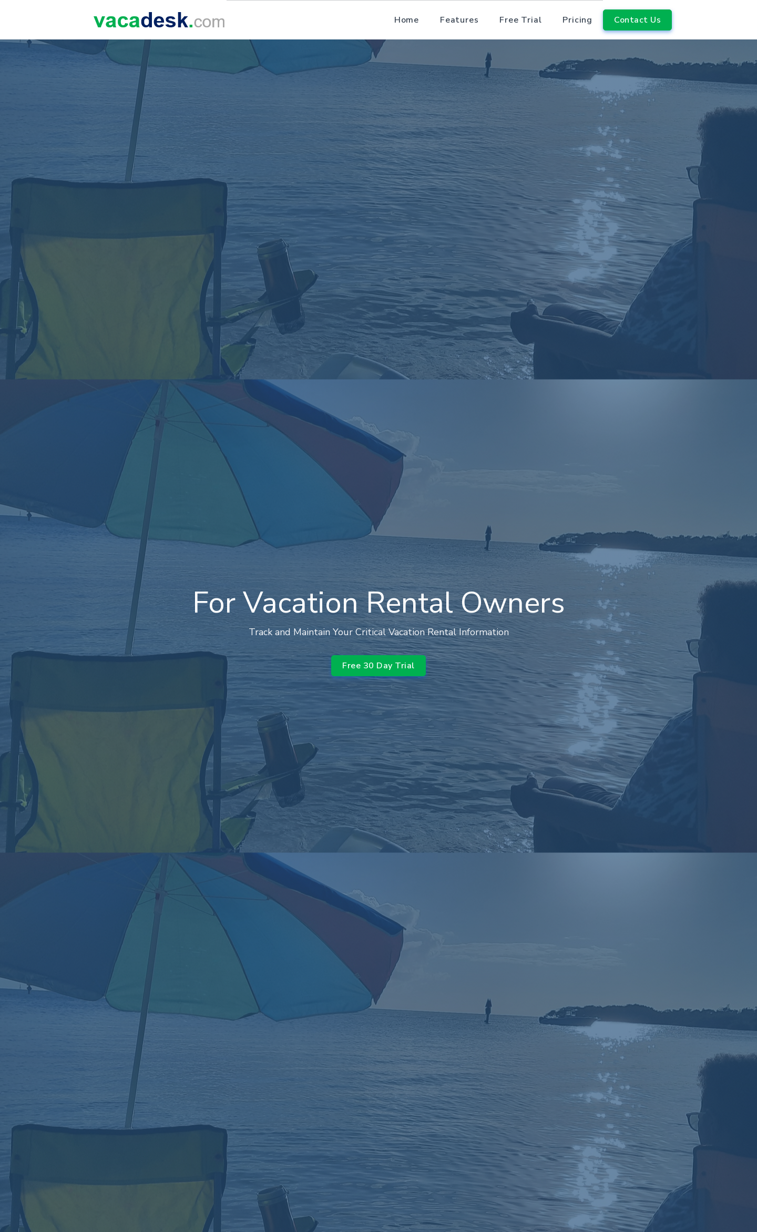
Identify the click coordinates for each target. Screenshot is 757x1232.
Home (406, 20)
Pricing (577, 20)
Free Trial (520, 20)
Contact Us (637, 20)
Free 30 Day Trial (378, 663)
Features (459, 20)
